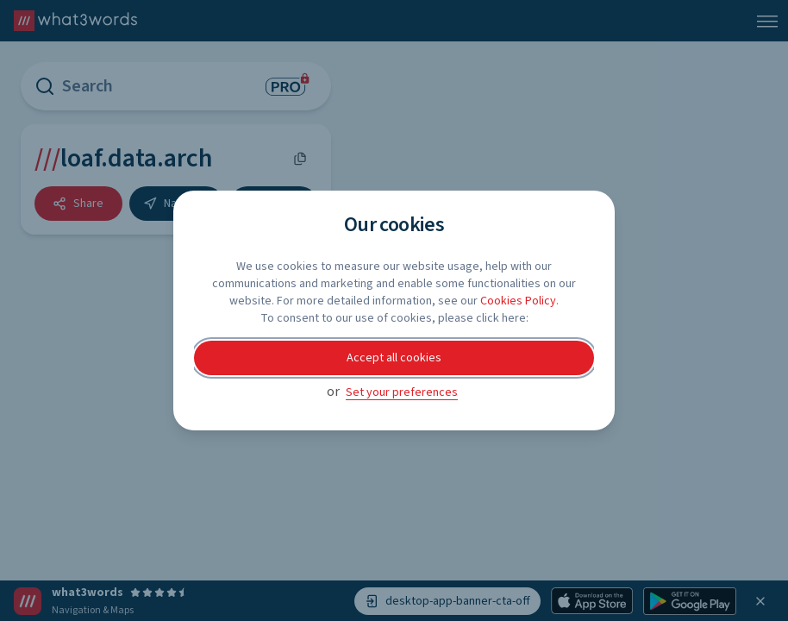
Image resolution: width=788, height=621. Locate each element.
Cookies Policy (518, 301)
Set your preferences (402, 392)
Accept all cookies (394, 358)
